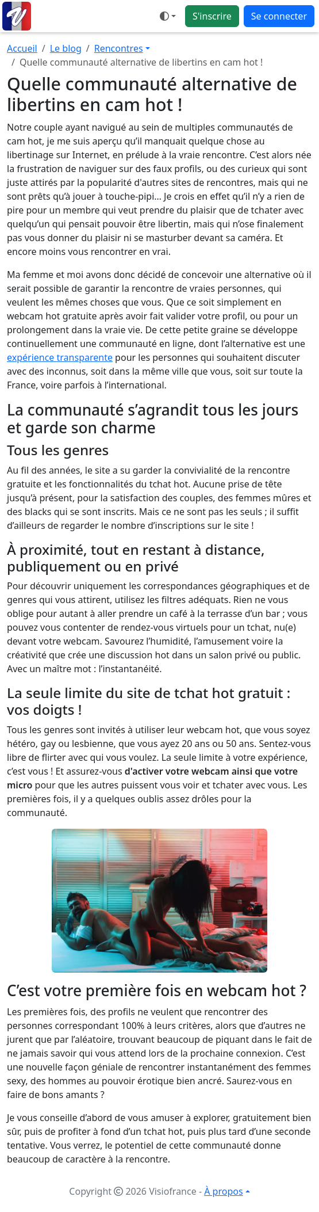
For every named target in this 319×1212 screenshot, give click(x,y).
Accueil (22, 48)
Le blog (66, 48)
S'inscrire (212, 16)
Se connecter (279, 16)
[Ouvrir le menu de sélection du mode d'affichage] (167, 16)
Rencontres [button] (118, 48)
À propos (223, 1191)
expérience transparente (60, 357)
